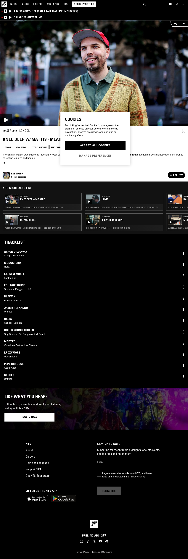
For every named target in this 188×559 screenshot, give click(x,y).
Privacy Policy (137, 476)
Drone (8, 147)
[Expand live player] (184, 23)
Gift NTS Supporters (37, 475)
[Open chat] (170, 4)
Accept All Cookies (95, 145)
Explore (38, 4)
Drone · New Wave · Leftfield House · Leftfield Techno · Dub (34, 207)
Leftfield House (38, 147)
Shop (66, 4)
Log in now (29, 417)
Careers (30, 456)
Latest (25, 4)
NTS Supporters (84, 4)
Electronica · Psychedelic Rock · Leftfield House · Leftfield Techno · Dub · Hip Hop (124, 207)
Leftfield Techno (60, 147)
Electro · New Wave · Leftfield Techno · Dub (108, 228)
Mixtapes (53, 4)
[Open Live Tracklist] (175, 23)
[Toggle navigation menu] (184, 4)
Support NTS (33, 469)
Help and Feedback (37, 463)
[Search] (144, 4)
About (29, 450)
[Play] (94, 73)
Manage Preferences (95, 155)
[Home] (4, 4)
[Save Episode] (183, 130)
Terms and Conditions (102, 552)
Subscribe (109, 491)
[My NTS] (177, 4)
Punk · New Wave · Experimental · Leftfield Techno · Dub (33, 228)
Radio (13, 4)
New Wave (20, 147)
